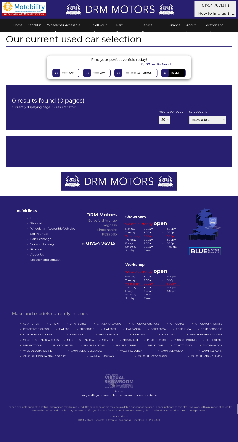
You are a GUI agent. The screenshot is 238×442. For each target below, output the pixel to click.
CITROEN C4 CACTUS (109, 323)
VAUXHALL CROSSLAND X (86, 350)
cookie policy (109, 395)
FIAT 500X (110, 329)
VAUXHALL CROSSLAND (152, 356)
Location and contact (214, 26)
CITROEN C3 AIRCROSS (146, 323)
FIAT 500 (64, 329)
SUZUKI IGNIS (155, 345)
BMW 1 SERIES (78, 323)
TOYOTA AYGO (183, 345)
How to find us (215, 13)
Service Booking (148, 26)
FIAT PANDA (133, 329)
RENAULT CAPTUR (125, 345)
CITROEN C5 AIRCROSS (208, 323)
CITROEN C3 (177, 323)
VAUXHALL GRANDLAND (37, 350)
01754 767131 (217, 5)
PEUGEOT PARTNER (185, 340)
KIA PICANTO (140, 334)
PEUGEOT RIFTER (62, 345)
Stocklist (34, 25)
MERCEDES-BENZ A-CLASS (206, 334)
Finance (174, 25)
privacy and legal (89, 395)
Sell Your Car (100, 26)
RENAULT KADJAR (94, 345)
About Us (191, 26)
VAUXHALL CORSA (131, 350)
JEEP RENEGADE (108, 334)
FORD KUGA (183, 329)
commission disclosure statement (139, 395)
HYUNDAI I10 (77, 334)
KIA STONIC (169, 334)
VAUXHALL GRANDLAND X (206, 356)
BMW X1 (54, 323)
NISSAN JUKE (131, 340)
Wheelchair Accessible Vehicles (63, 26)
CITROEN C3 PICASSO (36, 329)
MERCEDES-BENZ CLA (80, 340)
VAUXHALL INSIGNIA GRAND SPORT (44, 356)
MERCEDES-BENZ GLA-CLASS (41, 340)
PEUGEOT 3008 (32, 345)
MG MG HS (108, 340)
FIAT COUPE (87, 329)
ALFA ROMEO (31, 323)
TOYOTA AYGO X (212, 345)
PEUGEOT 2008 (156, 340)
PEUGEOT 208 (214, 340)
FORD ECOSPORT (211, 329)
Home (17, 25)
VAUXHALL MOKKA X (102, 356)
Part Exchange (123, 26)
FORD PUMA (158, 329)
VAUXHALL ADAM (212, 350)
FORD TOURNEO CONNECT (39, 334)
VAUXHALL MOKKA (172, 350)
